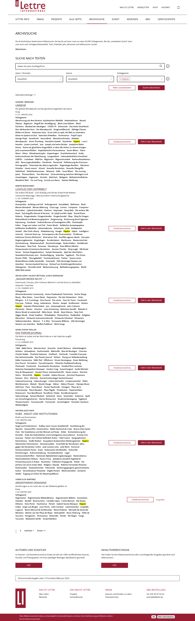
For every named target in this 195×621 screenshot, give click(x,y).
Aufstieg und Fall (35, 204)
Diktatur (19, 504)
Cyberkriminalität (35, 210)
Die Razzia (80, 501)
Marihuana (66, 240)
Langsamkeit (53, 156)
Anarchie (52, 348)
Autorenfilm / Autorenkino (36, 429)
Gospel (64, 303)
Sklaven (36, 321)
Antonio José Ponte (24, 410)
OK (153, 617)
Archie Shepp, (22, 275)
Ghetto (56, 303)
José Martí (65, 447)
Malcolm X (82, 309)
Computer (72, 207)
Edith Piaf (38, 360)
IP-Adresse (78, 234)
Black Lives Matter (66, 123)
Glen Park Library (31, 231)
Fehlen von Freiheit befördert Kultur (41, 438)
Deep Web (68, 210)
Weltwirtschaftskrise (78, 177)
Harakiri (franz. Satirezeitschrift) (49, 372)
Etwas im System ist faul (26, 135)
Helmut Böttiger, (37, 275)
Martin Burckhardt (24, 186)
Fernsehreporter (46, 363)
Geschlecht (34, 138)
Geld (67, 228)
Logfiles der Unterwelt (31, 189)
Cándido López (53, 501)
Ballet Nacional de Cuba (61, 429)
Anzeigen (132, 19)
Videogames (20, 267)
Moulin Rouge (45, 384)
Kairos (18, 147)
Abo (148, 19)
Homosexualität (47, 444)
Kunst (115, 19)
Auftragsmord (51, 204)
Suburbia (60, 255)
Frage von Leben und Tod (33, 225)
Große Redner (35, 441)
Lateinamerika (72, 507)
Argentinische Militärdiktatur (41, 498)
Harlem (84, 303)
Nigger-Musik (21, 315)
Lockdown (28, 159)
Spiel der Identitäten (73, 252)
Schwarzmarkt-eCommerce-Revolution (32, 249)
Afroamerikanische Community (29, 294)
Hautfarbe (67, 141)
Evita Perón (30, 504)
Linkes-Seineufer (56, 381)
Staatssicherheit (36, 467)
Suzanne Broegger (24, 102)
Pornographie (21, 165)
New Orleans (67, 312)
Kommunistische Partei (25, 450)
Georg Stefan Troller (25, 329)
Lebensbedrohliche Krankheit (74, 156)
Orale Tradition (36, 315)
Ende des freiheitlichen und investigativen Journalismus (50, 435)
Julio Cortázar (57, 507)
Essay (17, 111)
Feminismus (63, 135)
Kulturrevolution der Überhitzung (30, 156)
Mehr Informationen (166, 617)
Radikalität (75, 315)
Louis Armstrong (51, 309)
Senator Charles (59, 249)
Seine (59, 396)
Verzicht (43, 177)
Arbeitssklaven (71, 120)
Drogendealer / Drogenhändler (38, 216)
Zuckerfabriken (50, 518)
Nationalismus (79, 456)
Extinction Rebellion (48, 135)
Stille (58, 171)
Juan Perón (45, 507)
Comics (63, 207)
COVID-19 (52, 126)
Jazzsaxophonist (58, 306)
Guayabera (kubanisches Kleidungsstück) (61, 441)
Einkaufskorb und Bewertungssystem (32, 219)
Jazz (41, 144)
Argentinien (20, 498)
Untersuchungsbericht (59, 195)
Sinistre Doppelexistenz (33, 252)
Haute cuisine (72, 372)
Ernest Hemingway (63, 360)
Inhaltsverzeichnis (122, 141)
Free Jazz (19, 303)
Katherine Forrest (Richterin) (28, 237)
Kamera (19, 378)
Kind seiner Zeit (50, 237)
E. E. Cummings (32, 300)
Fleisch (52, 504)
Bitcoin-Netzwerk (23, 207)
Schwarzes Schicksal (64, 318)
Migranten (49, 159)
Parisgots (66, 387)
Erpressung (20, 222)
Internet (19, 234)
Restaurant (20, 393)
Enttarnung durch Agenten (76, 219)
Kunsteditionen (76, 597)
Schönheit (50, 396)
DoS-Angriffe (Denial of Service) (36, 213)
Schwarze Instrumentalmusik (40, 318)
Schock (42, 168)
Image (40, 19)
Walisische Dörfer (33, 518)
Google (58, 231)
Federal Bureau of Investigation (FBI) (54, 222)
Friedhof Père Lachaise (72, 366)
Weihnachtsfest (69, 470)
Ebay (70, 216)
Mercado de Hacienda (78, 510)
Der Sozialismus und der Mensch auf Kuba (40, 432)
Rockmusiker (21, 467)
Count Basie (39, 297)
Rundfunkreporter (69, 393)
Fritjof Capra (76, 135)
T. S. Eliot (46, 321)
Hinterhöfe (27, 375)
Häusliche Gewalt (53, 141)
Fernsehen (32, 363)
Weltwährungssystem (69, 267)
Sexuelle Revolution (56, 168)
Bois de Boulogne (69, 351)
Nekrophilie (59, 513)
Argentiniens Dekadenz (30, 482)
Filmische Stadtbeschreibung (68, 363)
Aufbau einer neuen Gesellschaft (54, 426)
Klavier (29, 309)
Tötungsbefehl (35, 258)
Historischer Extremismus (26, 444)
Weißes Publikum (44, 324)
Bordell (28, 501)
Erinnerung (20, 339)
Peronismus (42, 515)
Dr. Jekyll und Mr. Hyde (61, 213)
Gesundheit (46, 138)
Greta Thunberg (36, 141)
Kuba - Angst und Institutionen (36, 413)
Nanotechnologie (53, 243)
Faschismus (42, 504)
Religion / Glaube (51, 464)
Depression (52, 297)
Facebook (31, 222)
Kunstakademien (55, 453)
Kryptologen (39, 240)
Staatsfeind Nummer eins (26, 255)
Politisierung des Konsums (75, 162)
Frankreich (82, 300)
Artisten (19, 351)
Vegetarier (33, 177)
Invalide (46, 375)
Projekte (56, 19)
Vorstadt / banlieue (80, 402)
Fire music (56, 300)
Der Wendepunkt (44, 129)
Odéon (56, 384)
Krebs (81, 153)
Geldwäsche (76, 228)
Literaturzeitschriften (25, 456)
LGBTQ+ (19, 159)
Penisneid (57, 162)
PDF (29, 565)
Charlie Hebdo (21, 354)
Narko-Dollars (69, 243)
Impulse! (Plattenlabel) (34, 306)
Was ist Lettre (127, 7)
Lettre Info (22, 19)
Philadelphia (50, 315)
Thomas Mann (28, 174)
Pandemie (46, 162)
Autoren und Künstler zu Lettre (118, 594)
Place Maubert (35, 390)
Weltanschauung (50, 267)
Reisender (53, 515)
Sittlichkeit (20, 171)
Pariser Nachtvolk (52, 387)
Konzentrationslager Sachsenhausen (56, 378)
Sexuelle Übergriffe (74, 168)
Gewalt (18, 231)
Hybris (74, 231)
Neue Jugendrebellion (31, 162)
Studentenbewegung (67, 399)
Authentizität (43, 351)
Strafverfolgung (47, 255)
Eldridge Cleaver (79, 129)
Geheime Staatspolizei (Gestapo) (30, 369)
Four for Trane (69, 300)
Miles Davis (47, 312)
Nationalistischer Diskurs (26, 459)
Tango (81, 515)
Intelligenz (84, 231)
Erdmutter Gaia (39, 132)
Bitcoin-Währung (40, 207)
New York (31, 246)
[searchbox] (39, 79)
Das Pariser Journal (28, 333)
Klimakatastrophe (37, 153)
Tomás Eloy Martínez (25, 479)
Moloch (33, 384)
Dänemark (63, 126)
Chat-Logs (54, 207)
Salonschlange (21, 396)
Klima (25, 153)
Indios (18, 507)
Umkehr (20, 105)
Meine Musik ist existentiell (27, 312)
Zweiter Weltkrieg (70, 180)
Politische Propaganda (62, 461)
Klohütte (34, 378)
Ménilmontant (21, 384)
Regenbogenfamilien (69, 165)
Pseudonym (53, 246)
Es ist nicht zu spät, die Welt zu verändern (66, 132)
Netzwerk (43, 597)
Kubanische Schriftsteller (56, 450)
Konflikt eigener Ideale (69, 237)
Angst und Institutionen (26, 426)
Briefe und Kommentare (25, 417)
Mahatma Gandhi (68, 309)
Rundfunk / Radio (51, 393)
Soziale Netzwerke (54, 252)
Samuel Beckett (37, 396)
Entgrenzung (56, 219)
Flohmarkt (20, 366)
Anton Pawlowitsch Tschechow (59, 294)
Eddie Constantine (23, 360)
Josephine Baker (76, 144)
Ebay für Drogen (81, 216)
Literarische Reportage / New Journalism (32, 195)
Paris (27, 387)
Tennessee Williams (60, 321)
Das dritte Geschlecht (79, 126)
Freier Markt (52, 225)
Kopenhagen (53, 153)
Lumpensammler (73, 381)
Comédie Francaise (78, 354)
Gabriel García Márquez (67, 504)
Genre (69, 73)
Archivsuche (96, 19)
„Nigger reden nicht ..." (30, 279)
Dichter (57, 357)
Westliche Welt (22, 180)
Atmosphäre (29, 351)
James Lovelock (31, 144)
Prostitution (62, 390)
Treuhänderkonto (52, 258)
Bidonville (55, 351)
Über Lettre (44, 594)
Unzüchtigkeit (63, 402)
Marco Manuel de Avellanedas (38, 510)
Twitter (64, 258)
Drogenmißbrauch (62, 129)
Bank (83, 204)
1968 (17, 348)
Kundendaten (53, 240)
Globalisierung (47, 231)
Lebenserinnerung (23, 381)
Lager (67, 453)
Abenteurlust (40, 348)
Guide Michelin (81, 369)
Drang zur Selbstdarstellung (74, 357)
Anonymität (20, 204)
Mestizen (19, 513)
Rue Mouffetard (34, 393)
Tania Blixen (67, 171)
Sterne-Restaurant (47, 399)
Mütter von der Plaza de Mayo (38, 513)
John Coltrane (73, 306)
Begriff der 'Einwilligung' (45, 123)
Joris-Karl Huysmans (76, 375)
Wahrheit (53, 177)
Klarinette (19, 309)
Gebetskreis (45, 303)
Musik (56, 312)
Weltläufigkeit (21, 405)
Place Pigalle (49, 390)
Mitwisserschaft (37, 243)
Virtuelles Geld (34, 267)
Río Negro (72, 515)
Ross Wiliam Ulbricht (69, 246)
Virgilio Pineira (53, 470)
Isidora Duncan (58, 375)
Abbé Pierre (27, 348)
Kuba (40, 450)
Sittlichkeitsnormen (35, 171)
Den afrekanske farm (25, 129)
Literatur (38, 309)
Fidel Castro (64, 438)
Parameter (46, 461)
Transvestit (50, 402)
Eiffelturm (48, 360)
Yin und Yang (36, 180)
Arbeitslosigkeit (79, 348)
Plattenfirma (63, 315)
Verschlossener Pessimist (34, 470)
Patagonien (30, 515)
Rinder (63, 515)
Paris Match (37, 387)
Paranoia (42, 246)
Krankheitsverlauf (69, 153)
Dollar (63, 432)
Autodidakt (64, 204)
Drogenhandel (60, 216)
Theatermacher (22, 402)
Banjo (18, 297)
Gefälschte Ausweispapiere (72, 225)
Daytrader (58, 210)
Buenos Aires (39, 501)
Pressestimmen (112, 597)
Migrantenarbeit (62, 159)
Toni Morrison (43, 174)
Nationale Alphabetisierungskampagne (54, 456)
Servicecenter (166, 19)
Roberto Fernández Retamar (74, 464)
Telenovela (50, 467)
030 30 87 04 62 (157, 594)
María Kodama (60, 510)
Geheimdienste (45, 228)
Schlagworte (123, 73)
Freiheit (28, 303)
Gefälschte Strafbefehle (26, 228)
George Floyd (21, 138)
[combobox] (39, 79)
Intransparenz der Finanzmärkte (56, 234)
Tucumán (19, 518)
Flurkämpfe (77, 222)
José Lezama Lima (51, 447)
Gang (36, 303)
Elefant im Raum (22, 132)
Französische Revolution (49, 366)
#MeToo (39, 159)
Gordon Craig (52, 369)
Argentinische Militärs (65, 498)
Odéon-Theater (67, 384)
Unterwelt (50, 261)
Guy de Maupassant (24, 372)
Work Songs (59, 324)
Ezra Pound (45, 300)
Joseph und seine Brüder (56, 144)
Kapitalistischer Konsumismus (51, 150)
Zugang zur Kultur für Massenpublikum (40, 473)
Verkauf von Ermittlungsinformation (65, 264)
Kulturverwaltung (38, 453)
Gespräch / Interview (24, 285)
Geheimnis (59, 228)
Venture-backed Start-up (36, 264)
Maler (85, 381)
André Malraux (64, 348)
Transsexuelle (37, 402)
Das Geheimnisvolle (24, 357)
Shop (155, 7)
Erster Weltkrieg (80, 360)
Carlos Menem (67, 501)
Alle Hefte (75, 19)
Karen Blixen (72, 150)
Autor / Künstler (22, 73)
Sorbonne (79, 396)
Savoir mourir (31, 168)
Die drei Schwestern (67, 297)
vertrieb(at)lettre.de (154, 597)
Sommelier (68, 396)
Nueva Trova (45, 459)
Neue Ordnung (73, 513)
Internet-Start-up (32, 234)
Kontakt (166, 7)
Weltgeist (63, 177)
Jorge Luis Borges (30, 507)
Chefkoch (53, 354)
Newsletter (143, 7)
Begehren (28, 123)
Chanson (83, 351)
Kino (26, 378)
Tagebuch (70, 255)
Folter (18, 225)
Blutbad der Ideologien (35, 126)
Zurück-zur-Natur (52, 180)
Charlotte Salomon (38, 354)
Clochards (63, 354)
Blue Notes (27, 297)
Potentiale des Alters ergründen (43, 165)
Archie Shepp (80, 294)
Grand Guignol (66, 369)
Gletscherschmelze (61, 138)
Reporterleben (75, 390)
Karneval (75, 447)
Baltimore (75, 204)
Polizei (77, 461)
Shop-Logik (73, 249)
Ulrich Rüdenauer (54, 275)
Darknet (48, 210)
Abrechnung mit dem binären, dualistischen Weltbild (39, 120)
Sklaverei (50, 171)
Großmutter (74, 303)
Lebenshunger (40, 381)
